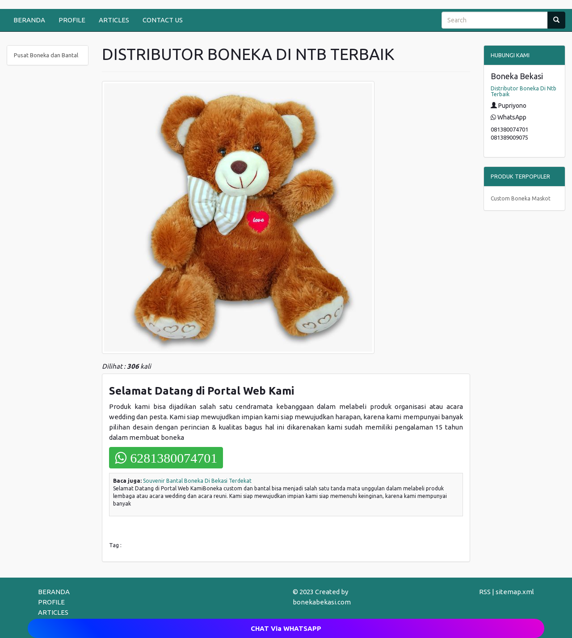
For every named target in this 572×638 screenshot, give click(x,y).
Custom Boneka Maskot (521, 198)
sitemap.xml (515, 591)
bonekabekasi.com (322, 602)
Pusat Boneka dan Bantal (46, 55)
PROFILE (72, 20)
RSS (485, 591)
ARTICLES (114, 20)
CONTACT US (163, 20)
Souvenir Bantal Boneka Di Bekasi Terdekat (197, 481)
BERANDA (29, 20)
